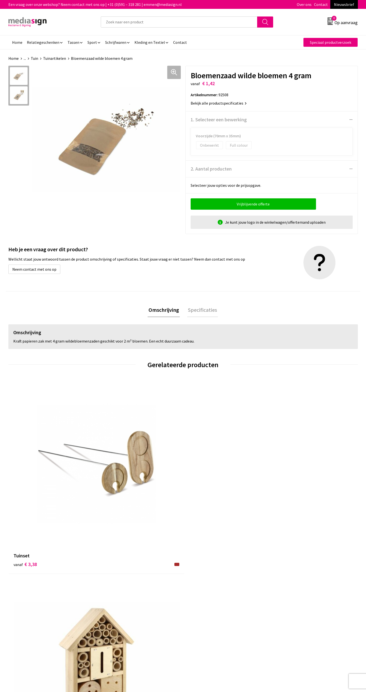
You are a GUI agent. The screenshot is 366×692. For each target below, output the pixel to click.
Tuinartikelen (54, 58)
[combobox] (179, 22)
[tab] (164, 310)
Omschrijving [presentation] (164, 310)
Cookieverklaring (290, 566)
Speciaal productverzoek (330, 42)
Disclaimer (285, 581)
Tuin (34, 58)
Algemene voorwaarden (296, 558)
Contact (321, 4)
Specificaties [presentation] (201, 310)
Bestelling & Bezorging (209, 566)
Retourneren (200, 573)
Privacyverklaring (290, 573)
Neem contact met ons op (34, 269)
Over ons (304, 4)
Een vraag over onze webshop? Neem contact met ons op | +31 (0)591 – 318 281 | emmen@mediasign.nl (95, 4)
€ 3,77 (112, 476)
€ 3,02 (200, 476)
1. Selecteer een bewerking (219, 119)
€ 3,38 (25, 476)
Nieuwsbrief (344, 4)
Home (13, 58)
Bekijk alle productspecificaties (219, 103)
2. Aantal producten (211, 169)
